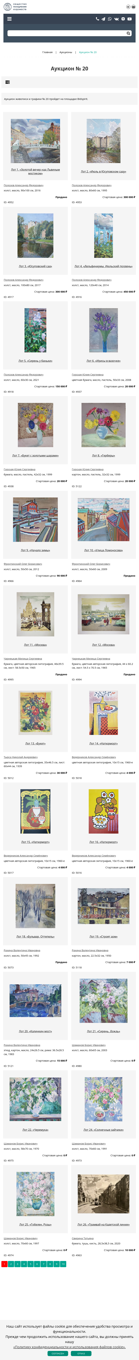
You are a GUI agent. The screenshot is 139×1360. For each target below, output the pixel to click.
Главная (47, 52)
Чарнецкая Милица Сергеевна (23, 658)
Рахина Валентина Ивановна (22, 950)
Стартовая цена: (112, 197)
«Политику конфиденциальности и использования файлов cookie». (69, 1347)
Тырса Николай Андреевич (21, 757)
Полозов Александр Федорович (23, 185)
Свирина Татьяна (83, 1238)
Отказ (81, 1353)
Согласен (58, 1353)
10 (63, 1264)
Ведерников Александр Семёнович (94, 757)
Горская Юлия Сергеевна (87, 374)
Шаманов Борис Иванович (89, 1045)
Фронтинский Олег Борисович (23, 563)
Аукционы (66, 52)
